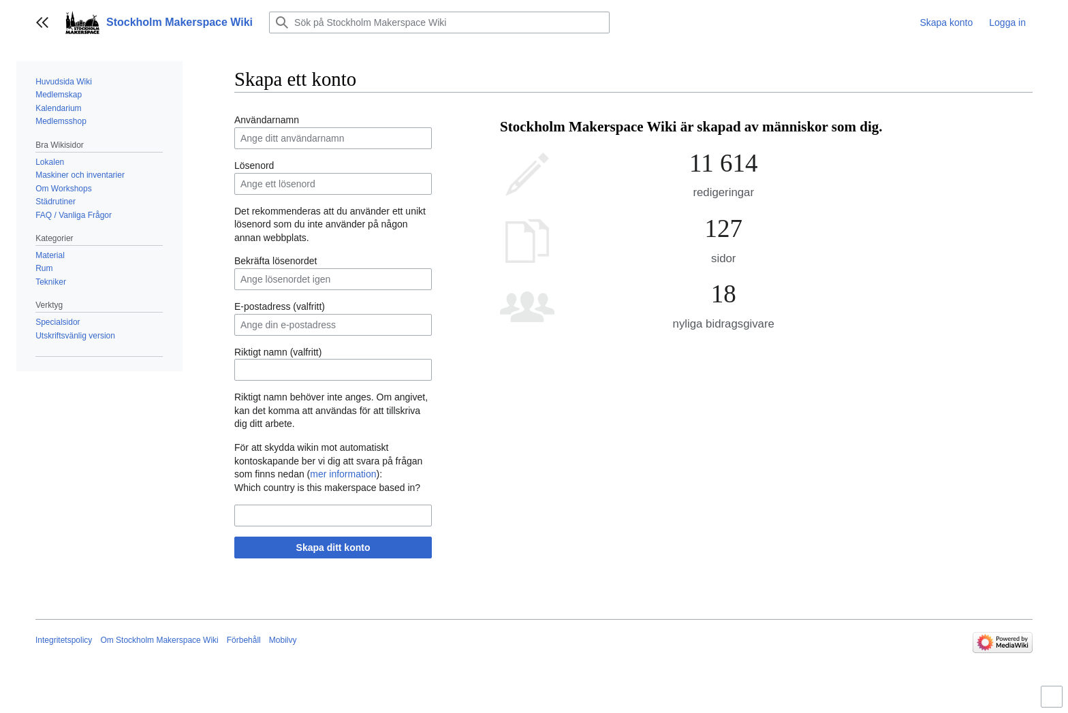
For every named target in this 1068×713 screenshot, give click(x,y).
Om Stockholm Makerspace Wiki (159, 640)
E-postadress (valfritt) (279, 306)
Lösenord (254, 165)
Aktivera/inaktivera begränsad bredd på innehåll (1054, 702)
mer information (343, 474)
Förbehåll (244, 640)
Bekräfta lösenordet (275, 260)
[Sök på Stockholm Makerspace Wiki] (439, 22)
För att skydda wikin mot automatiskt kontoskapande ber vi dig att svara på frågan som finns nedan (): (328, 460)
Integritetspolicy (63, 640)
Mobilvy (283, 640)
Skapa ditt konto (333, 547)
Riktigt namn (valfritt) (277, 352)
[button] (42, 22)
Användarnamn (266, 119)
